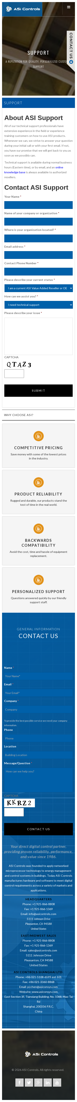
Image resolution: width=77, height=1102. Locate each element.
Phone (8, 729)
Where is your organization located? (30, 229)
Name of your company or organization (31, 213)
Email (8, 684)
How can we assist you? (21, 296)
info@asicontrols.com (42, 914)
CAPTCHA (11, 357)
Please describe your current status (29, 279)
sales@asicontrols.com (42, 950)
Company (11, 701)
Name (9, 667)
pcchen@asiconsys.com (42, 987)
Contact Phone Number (21, 263)
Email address (14, 246)
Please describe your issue (23, 313)
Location (10, 746)
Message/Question (18, 763)
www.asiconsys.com (45, 991)
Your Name (12, 196)
